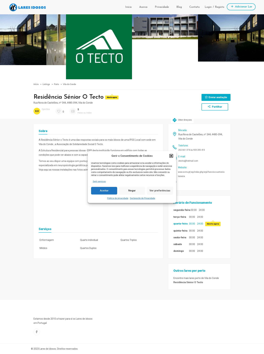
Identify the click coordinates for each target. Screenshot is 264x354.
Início (128, 7)
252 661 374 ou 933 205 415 (191, 150)
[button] (171, 156)
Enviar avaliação (216, 97)
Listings (46, 84)
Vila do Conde (69, 84)
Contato (194, 7)
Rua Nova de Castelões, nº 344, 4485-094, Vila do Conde (63, 102)
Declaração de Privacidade (142, 198)
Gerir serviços (99, 181)
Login (208, 7)
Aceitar (104, 190)
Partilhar (215, 106)
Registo (219, 7)
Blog (179, 7)
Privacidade (162, 7)
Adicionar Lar (241, 6)
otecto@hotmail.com (188, 161)
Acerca (143, 7)
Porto (56, 84)
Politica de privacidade (117, 198)
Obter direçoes (182, 120)
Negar (132, 190)
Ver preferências (160, 190)
